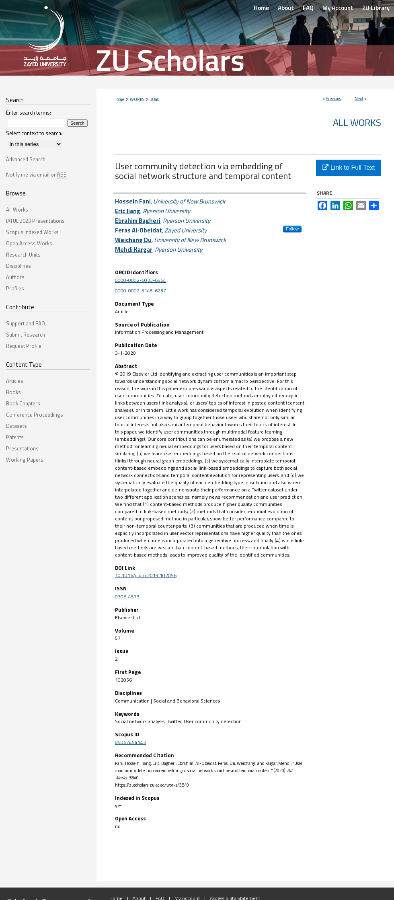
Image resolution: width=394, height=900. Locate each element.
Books (13, 392)
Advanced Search (25, 159)
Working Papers (24, 460)
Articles (14, 381)
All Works (357, 122)
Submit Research (25, 335)
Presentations (22, 448)
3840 (155, 99)
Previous (333, 98)
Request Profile (23, 346)
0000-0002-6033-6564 (140, 280)
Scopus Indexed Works (32, 232)
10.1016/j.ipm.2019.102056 (145, 575)
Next (359, 98)
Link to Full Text (348, 167)
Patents (15, 437)
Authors (15, 277)
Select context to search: (34, 133)
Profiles (15, 288)
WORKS (137, 99)
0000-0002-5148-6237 (140, 290)
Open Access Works (29, 243)
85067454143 (130, 742)
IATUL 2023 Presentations (35, 221)
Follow (292, 228)
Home (118, 99)
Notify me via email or (36, 175)
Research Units (23, 255)
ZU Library (376, 7)
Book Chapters (23, 403)
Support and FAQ (25, 323)
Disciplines (18, 266)
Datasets (16, 426)
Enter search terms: (28, 113)
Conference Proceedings (34, 415)
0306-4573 (127, 596)
